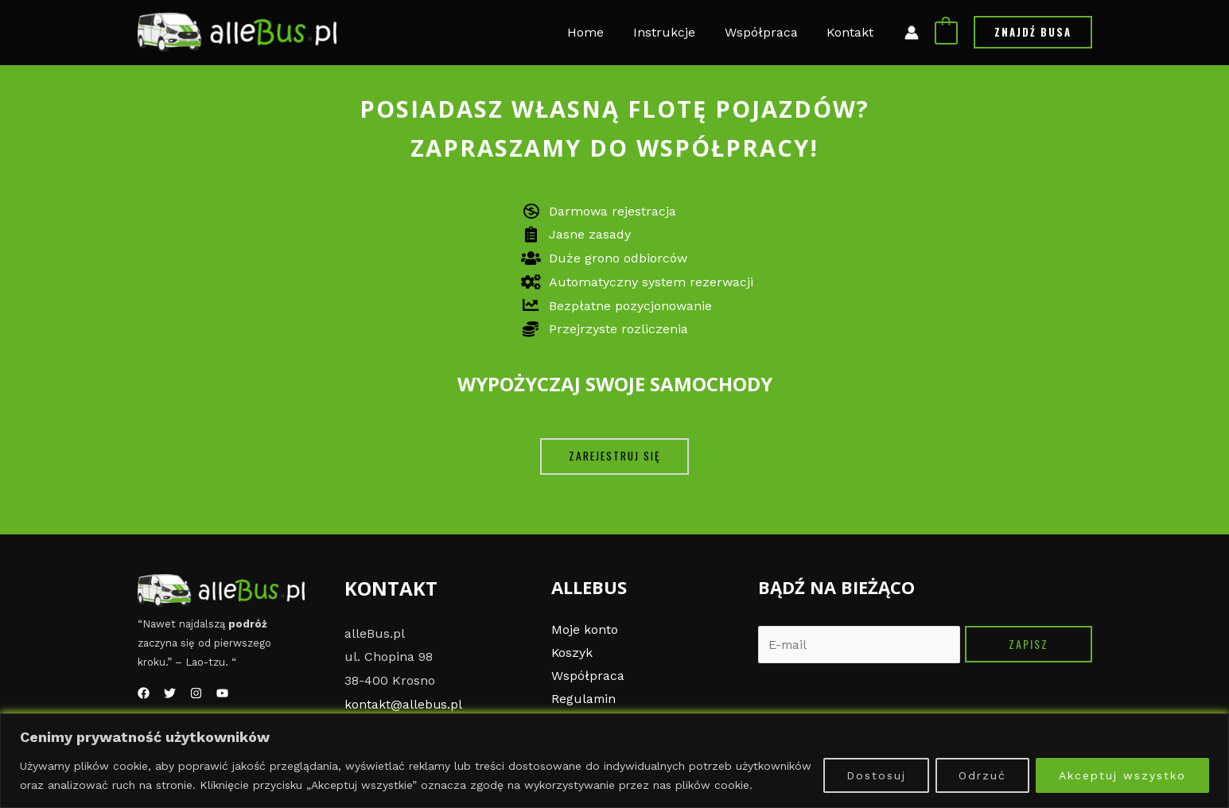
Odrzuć (982, 775)
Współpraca (587, 676)
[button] (614, 456)
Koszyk (572, 653)
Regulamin (584, 700)
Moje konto (584, 629)
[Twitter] (170, 693)
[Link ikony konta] (911, 32)
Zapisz (1028, 643)
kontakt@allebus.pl (403, 704)
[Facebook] (144, 693)
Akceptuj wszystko (1122, 775)
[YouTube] (222, 693)
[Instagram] (196, 693)
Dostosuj (876, 775)
